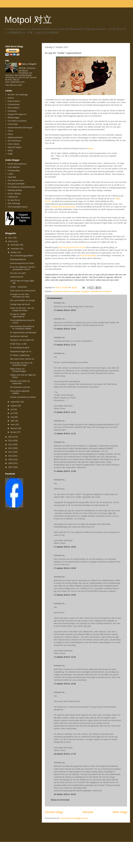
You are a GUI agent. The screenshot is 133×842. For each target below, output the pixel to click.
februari (14, 428)
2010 (10, 456)
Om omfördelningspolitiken (21, 255)
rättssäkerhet (96, 291)
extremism (67, 291)
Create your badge (12, 509)
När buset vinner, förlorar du (22, 359)
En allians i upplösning (19, 355)
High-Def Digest (14, 147)
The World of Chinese (17, 121)
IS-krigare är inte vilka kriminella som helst (19, 295)
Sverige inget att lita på (20, 304)
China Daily (12, 124)
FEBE (10, 154)
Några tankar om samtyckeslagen (18, 370)
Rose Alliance (13, 108)
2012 (10, 448)
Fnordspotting (14, 170)
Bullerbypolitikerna (18, 259)
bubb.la (11, 98)
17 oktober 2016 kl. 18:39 (65, 568)
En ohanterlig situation (19, 347)
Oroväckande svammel (20, 387)
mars (13, 424)
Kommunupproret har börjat (22, 263)
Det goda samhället (16, 184)
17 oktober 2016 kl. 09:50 (65, 310)
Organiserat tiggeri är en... (21, 351)
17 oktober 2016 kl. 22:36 (65, 684)
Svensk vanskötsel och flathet (23, 397)
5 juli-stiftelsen (14, 167)
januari (14, 432)
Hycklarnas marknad (19, 336)
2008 (10, 463)
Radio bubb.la (14, 101)
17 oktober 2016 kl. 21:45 (65, 657)
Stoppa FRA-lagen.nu (17, 114)
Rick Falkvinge (14, 203)
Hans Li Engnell (29, 64)
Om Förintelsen (14, 141)
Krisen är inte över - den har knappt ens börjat (22, 309)
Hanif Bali (12, 177)
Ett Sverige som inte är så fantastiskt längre (21, 364)
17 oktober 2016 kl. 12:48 (65, 471)
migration (85, 291)
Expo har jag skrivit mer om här (71, 247)
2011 (10, 452)
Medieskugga (13, 117)
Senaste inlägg (54, 812)
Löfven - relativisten (18, 287)
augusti (14, 406)
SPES (10, 150)
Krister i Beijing (14, 193)
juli (12, 409)
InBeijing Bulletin (15, 190)
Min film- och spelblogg (17, 94)
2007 (10, 467)
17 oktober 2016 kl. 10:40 (65, 329)
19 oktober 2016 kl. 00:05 (65, 794)
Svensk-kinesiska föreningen (20, 127)
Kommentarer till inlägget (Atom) (74, 818)
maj (12, 417)
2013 (10, 444)
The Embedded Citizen (17, 207)
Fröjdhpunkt (13, 197)
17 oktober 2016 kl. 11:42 (65, 433)
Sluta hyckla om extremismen (22, 290)
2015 (10, 437)
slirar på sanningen (88, 255)
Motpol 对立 (28, 20)
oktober (14, 252)
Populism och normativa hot (22, 340)
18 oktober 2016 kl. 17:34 (65, 754)
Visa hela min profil (13, 85)
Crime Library (13, 144)
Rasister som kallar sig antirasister (20, 382)
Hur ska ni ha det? (18, 273)
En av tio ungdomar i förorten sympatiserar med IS (22, 268)
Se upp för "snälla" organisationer (18, 315)
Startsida (87, 812)
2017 (10, 238)
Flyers (10, 134)
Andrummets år (16, 277)
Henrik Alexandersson (17, 164)
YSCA (10, 131)
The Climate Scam (16, 180)
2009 (10, 459)
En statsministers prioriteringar (23, 332)
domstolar (57, 291)
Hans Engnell (10, 477)
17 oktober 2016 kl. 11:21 (65, 412)
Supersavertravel (15, 137)
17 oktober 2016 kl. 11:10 (65, 345)
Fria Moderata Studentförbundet (21, 187)
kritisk (90, 148)
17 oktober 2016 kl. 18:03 (65, 547)
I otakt (10, 174)
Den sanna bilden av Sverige (22, 300)
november (15, 248)
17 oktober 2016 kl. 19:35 (65, 595)
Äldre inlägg (120, 812)
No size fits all (14, 200)
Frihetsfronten (14, 104)
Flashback (12, 111)
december (15, 245)
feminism (76, 291)
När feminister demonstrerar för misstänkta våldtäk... (22, 327)
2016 (10, 241)
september (15, 402)
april (13, 421)
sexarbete (107, 291)
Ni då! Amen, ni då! (18, 344)
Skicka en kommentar (60, 800)
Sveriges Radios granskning (63, 207)
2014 (10, 440)
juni (12, 413)
